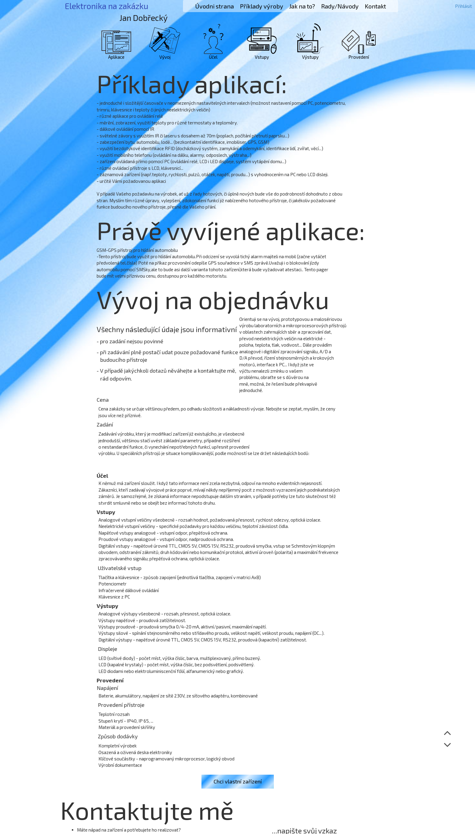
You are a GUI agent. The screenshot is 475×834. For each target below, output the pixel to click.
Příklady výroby (261, 6)
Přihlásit (463, 6)
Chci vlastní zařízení (238, 781)
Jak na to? (302, 6)
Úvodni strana (214, 6)
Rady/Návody (340, 6)
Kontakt (375, 6)
